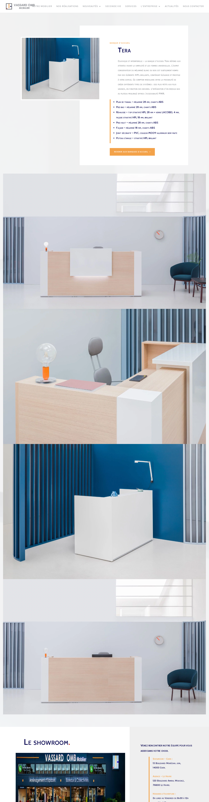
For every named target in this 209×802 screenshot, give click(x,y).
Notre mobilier (42, 6)
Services (131, 6)
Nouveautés (90, 6)
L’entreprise (149, 6)
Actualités (172, 6)
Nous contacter (193, 6)
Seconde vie (113, 6)
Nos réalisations (67, 6)
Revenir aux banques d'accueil (132, 152)
